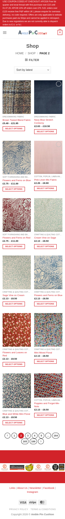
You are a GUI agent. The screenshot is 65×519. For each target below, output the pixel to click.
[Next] (41, 441)
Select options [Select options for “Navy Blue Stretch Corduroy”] (45, 131)
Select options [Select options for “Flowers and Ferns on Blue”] (13, 189)
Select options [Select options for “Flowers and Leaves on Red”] (13, 364)
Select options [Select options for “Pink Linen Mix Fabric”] (45, 188)
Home (19, 53)
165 (25, 441)
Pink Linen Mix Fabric (45, 180)
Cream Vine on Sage (45, 237)
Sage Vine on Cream (13, 295)
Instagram (32, 492)
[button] (5, 32)
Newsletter (35, 488)
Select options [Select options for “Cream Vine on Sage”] (45, 246)
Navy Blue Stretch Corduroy (43, 121)
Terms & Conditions (43, 509)
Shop (32, 53)
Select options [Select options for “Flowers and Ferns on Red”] (13, 246)
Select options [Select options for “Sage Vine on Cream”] (13, 304)
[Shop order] (32, 70)
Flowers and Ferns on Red (16, 237)
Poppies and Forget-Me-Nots (47, 405)
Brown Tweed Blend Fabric (17, 120)
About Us (22, 488)
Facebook (48, 488)
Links (12, 488)
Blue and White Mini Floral (16, 414)
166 (33, 441)
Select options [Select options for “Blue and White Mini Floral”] (13, 423)
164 (56, 435)
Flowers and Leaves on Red (15, 354)
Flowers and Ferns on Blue (17, 180)
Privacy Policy (18, 509)
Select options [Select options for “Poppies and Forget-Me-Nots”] (45, 415)
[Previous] (7, 436)
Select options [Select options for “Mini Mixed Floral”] (45, 361)
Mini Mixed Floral (43, 352)
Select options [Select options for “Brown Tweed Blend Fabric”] (13, 129)
